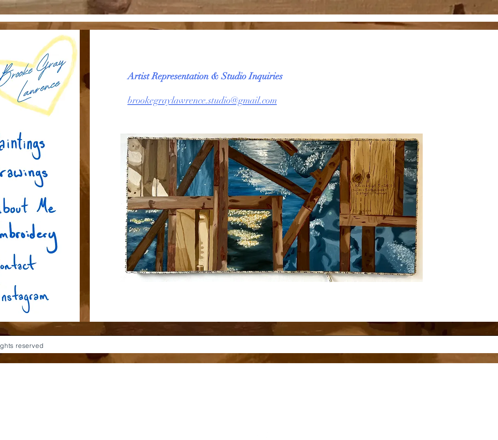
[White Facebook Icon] (247, 435)
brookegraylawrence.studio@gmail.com (202, 100)
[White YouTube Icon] (237, 435)
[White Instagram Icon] (267, 435)
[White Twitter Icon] (257, 435)
